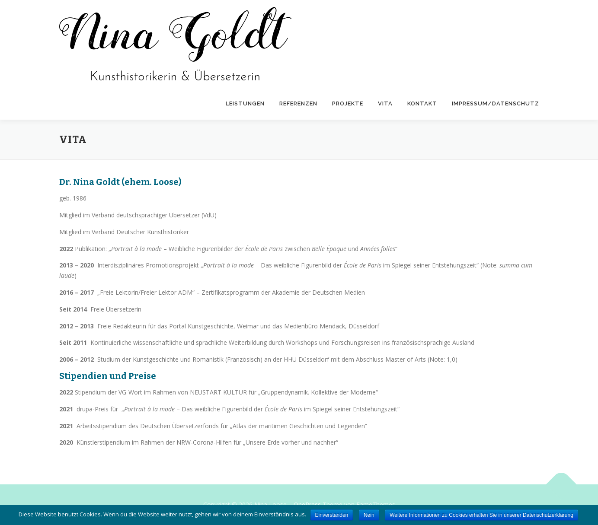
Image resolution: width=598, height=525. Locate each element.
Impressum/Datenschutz (495, 103)
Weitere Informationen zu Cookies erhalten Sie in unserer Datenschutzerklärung (481, 515)
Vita (385, 103)
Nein (369, 515)
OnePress (307, 504)
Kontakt (422, 103)
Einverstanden (332, 515)
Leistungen (245, 103)
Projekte (347, 103)
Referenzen (298, 103)
